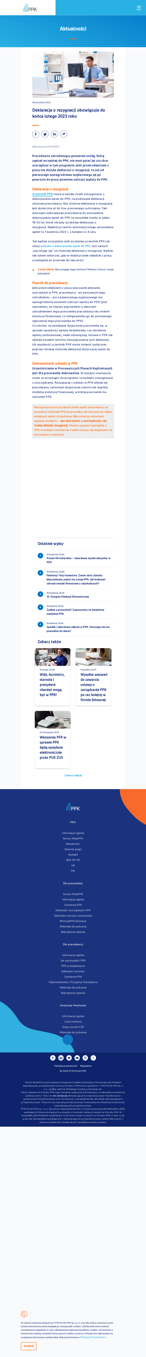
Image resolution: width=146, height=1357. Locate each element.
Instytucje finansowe (73, 1005)
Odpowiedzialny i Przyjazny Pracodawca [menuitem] (73, 982)
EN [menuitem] (73, 871)
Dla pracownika (73, 883)
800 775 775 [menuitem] (73, 860)
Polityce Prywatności (93, 1337)
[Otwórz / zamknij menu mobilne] (139, 8)
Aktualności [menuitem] (73, 844)
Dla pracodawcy (73, 944)
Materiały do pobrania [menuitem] (73, 926)
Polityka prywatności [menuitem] (65, 1066)
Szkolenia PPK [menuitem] (73, 905)
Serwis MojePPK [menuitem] (73, 838)
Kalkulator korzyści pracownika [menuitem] (73, 916)
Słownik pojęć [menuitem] (73, 849)
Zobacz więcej (73, 775)
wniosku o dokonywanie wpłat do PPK (65, 246)
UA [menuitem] (73, 865)
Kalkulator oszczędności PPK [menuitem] (73, 910)
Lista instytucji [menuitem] (73, 1021)
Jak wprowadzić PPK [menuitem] (73, 960)
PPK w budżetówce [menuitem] (73, 966)
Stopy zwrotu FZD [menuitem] (73, 1027)
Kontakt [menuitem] (73, 855)
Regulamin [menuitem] (86, 1066)
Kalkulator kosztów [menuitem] (73, 971)
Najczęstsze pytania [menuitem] (73, 932)
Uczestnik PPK (42, 194)
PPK (72, 822)
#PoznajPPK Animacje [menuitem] (73, 921)
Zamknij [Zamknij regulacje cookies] (29, 1346)
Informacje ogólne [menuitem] (73, 833)
